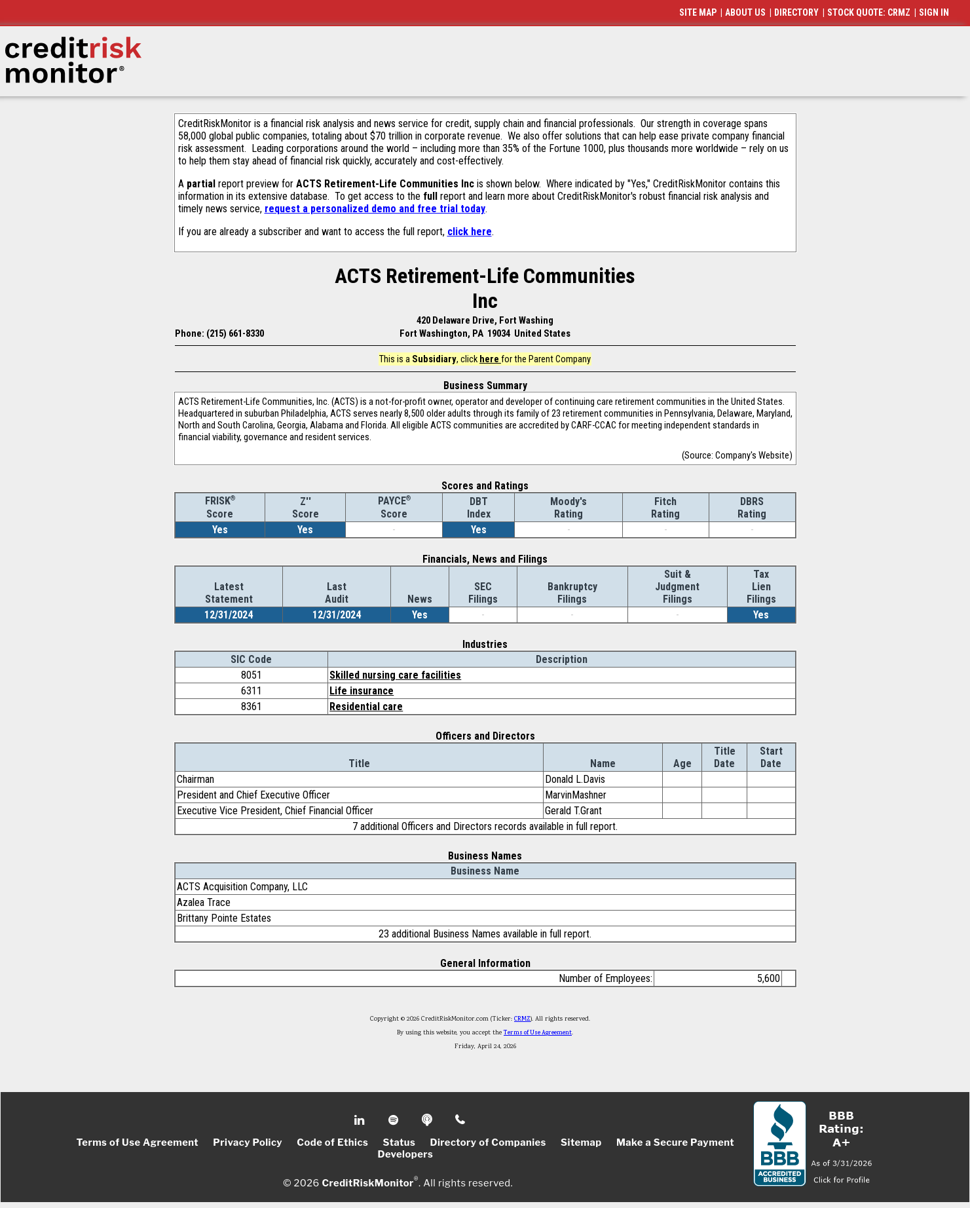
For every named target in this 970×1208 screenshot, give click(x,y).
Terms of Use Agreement (538, 1033)
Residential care (366, 706)
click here (469, 231)
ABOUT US (745, 12)
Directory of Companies (488, 1142)
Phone (460, 1120)
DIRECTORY (796, 12)
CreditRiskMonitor (367, 1183)
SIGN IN (934, 12)
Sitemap (581, 1142)
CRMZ (522, 1019)
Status (399, 1142)
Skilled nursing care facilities (395, 675)
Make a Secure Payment (675, 1142)
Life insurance (361, 691)
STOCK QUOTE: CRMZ (868, 12)
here (490, 359)
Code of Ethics (332, 1142)
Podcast (428, 1120)
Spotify (394, 1120)
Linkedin (360, 1120)
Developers (405, 1154)
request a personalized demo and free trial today (375, 208)
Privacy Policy (247, 1142)
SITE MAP (698, 12)
